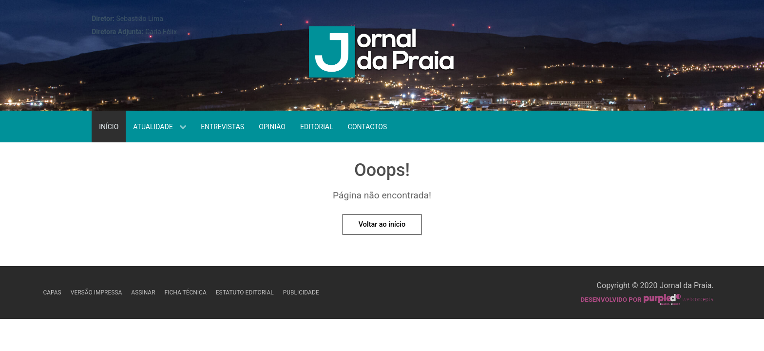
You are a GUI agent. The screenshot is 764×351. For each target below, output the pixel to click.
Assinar (143, 292)
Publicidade (301, 292)
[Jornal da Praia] (382, 54)
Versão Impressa (96, 292)
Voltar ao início (382, 224)
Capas (52, 292)
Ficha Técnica (186, 292)
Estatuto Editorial (245, 292)
